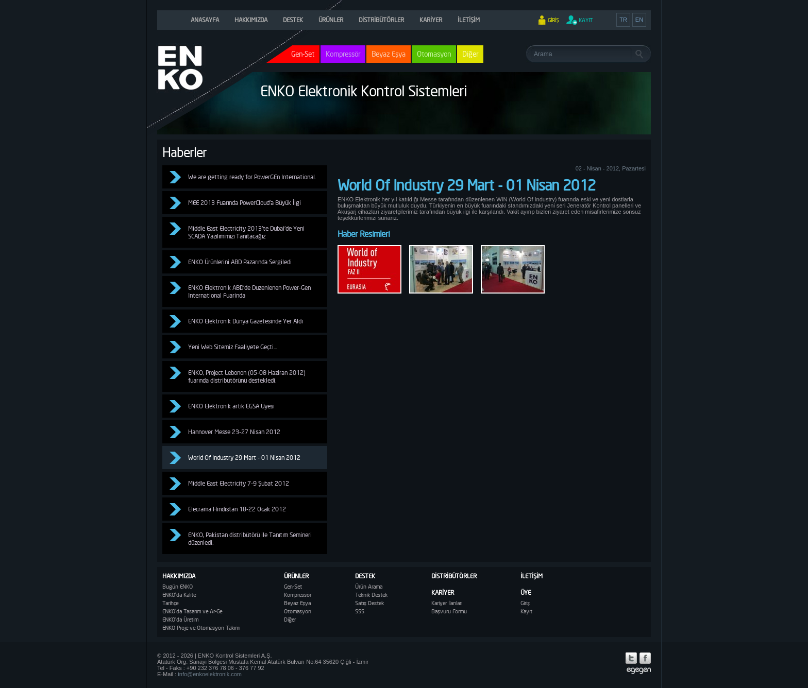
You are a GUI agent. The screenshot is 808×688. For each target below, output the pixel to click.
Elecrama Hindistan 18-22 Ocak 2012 (237, 509)
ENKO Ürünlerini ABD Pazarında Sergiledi (240, 262)
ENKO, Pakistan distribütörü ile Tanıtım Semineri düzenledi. (250, 538)
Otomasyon (434, 53)
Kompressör (343, 53)
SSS (359, 611)
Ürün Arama (368, 586)
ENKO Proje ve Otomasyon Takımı (201, 627)
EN (639, 19)
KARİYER (430, 20)
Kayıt (526, 611)
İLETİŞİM (469, 20)
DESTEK (293, 20)
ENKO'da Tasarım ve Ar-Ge (192, 611)
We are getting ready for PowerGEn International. (252, 177)
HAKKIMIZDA (250, 20)
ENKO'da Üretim (180, 619)
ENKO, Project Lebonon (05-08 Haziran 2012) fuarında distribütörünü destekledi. (246, 376)
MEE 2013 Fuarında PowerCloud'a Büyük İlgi (244, 203)
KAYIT (586, 20)
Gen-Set (293, 586)
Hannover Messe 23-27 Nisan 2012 (234, 432)
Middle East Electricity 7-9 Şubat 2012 (238, 483)
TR (623, 19)
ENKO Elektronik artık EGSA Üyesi (231, 406)
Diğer (470, 53)
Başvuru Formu (449, 611)
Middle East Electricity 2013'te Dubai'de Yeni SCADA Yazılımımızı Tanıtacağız (246, 232)
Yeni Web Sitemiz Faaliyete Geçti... (232, 347)
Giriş (525, 603)
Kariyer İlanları (446, 603)
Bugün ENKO (177, 586)
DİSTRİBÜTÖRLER (381, 20)
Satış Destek (369, 603)
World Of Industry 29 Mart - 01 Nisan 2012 (244, 457)
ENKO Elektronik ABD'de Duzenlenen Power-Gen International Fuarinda (249, 291)
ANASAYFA (205, 20)
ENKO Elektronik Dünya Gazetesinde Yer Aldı (245, 321)
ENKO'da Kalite (179, 594)
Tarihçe (170, 603)
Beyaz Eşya (389, 53)
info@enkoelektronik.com (210, 674)
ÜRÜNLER (330, 20)
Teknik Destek (371, 594)
